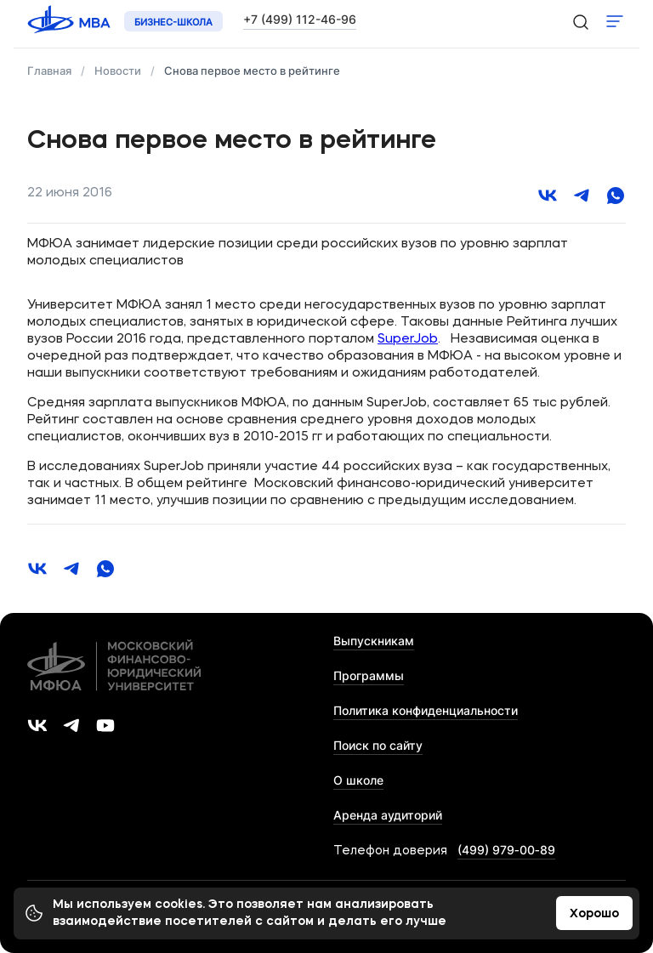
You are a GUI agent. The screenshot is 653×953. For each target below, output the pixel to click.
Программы (368, 675)
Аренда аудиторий (387, 815)
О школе (358, 780)
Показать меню (615, 21)
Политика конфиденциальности (425, 710)
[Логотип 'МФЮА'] (70, 21)
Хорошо (594, 914)
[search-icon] (580, 21)
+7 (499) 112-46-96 (299, 19)
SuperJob (408, 339)
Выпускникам (373, 640)
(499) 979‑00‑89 (506, 849)
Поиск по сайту (378, 745)
